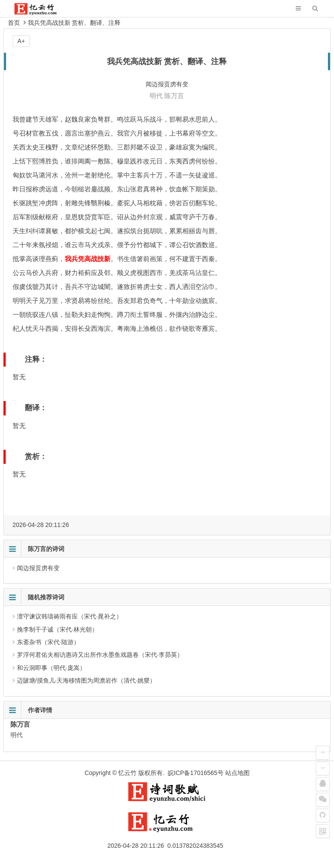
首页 (14, 22)
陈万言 (174, 95)
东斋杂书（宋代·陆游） (48, 642)
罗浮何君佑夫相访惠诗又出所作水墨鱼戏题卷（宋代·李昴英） (100, 654)
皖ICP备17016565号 (196, 772)
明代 (156, 95)
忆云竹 (127, 772)
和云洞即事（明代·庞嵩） (51, 667)
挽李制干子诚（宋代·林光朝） (57, 629)
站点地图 (237, 772)
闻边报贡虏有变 (38, 567)
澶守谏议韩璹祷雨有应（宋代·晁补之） (69, 616)
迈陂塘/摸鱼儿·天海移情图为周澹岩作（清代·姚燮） (86, 680)
